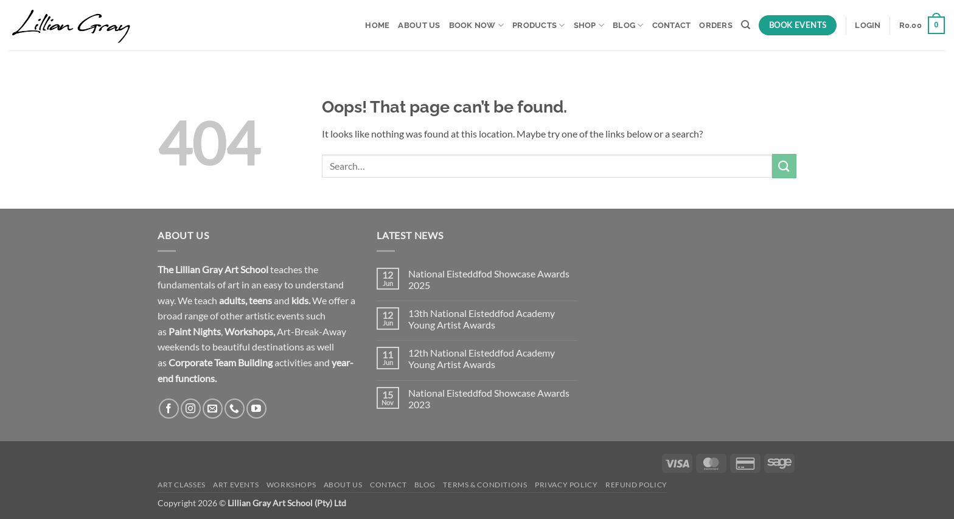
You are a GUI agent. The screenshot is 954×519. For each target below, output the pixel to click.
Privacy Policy (566, 484)
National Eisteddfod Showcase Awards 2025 (488, 279)
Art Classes (182, 484)
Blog (628, 25)
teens (260, 300)
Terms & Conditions (485, 484)
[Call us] (235, 409)
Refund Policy (636, 484)
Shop (589, 25)
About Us (419, 25)
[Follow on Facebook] (169, 409)
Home (377, 25)
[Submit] (784, 166)
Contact (671, 25)
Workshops (249, 331)
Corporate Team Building (221, 362)
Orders (716, 25)
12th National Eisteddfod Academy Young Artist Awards (481, 358)
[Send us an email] (213, 409)
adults (232, 300)
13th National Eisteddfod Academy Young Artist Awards (481, 318)
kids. (300, 300)
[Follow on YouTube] (256, 409)
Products (538, 25)
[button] (867, 26)
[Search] (745, 25)
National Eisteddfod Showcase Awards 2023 (488, 398)
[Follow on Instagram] (191, 409)
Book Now (476, 25)
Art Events (236, 484)
